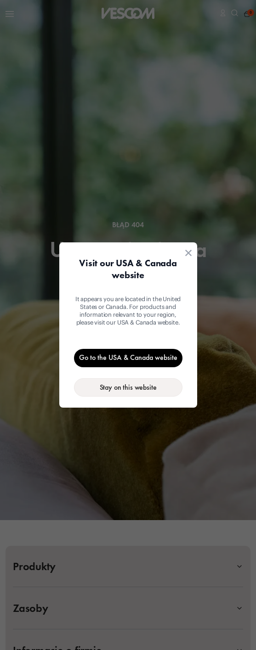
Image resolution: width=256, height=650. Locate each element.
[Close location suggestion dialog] (188, 253)
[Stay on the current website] (128, 387)
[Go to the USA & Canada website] (128, 358)
